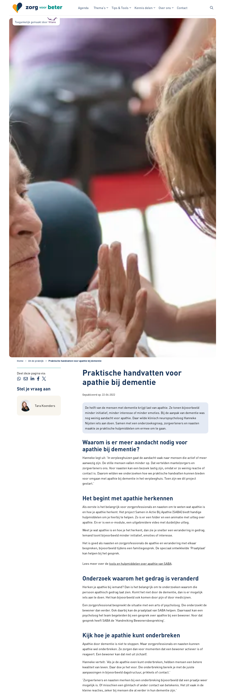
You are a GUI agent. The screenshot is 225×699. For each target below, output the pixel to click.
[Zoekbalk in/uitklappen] (211, 7)
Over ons (165, 8)
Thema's (100, 8)
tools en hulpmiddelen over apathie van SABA (140, 563)
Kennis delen (143, 8)
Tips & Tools (120, 8)
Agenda (83, 8)
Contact (182, 8)
